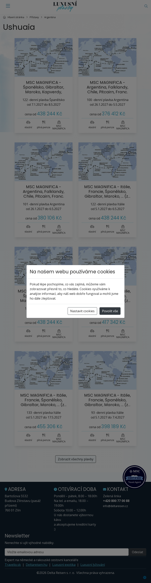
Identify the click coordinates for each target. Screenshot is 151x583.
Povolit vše (110, 311)
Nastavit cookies (82, 311)
